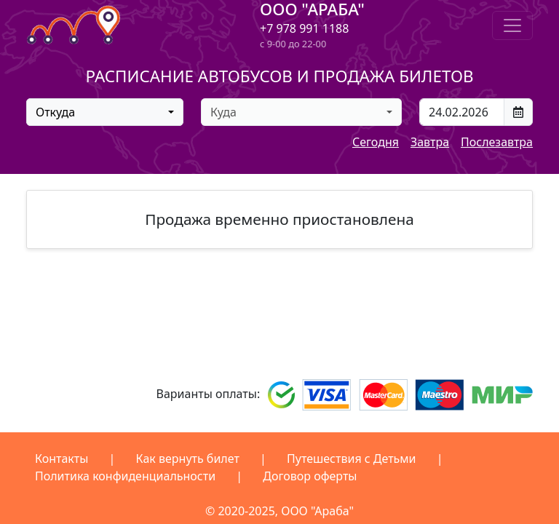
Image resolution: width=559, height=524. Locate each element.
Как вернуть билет (187, 458)
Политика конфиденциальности (125, 476)
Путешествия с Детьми (351, 458)
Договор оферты (310, 476)
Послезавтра (497, 142)
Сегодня (375, 142)
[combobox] (104, 112)
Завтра (430, 142)
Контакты (61, 458)
